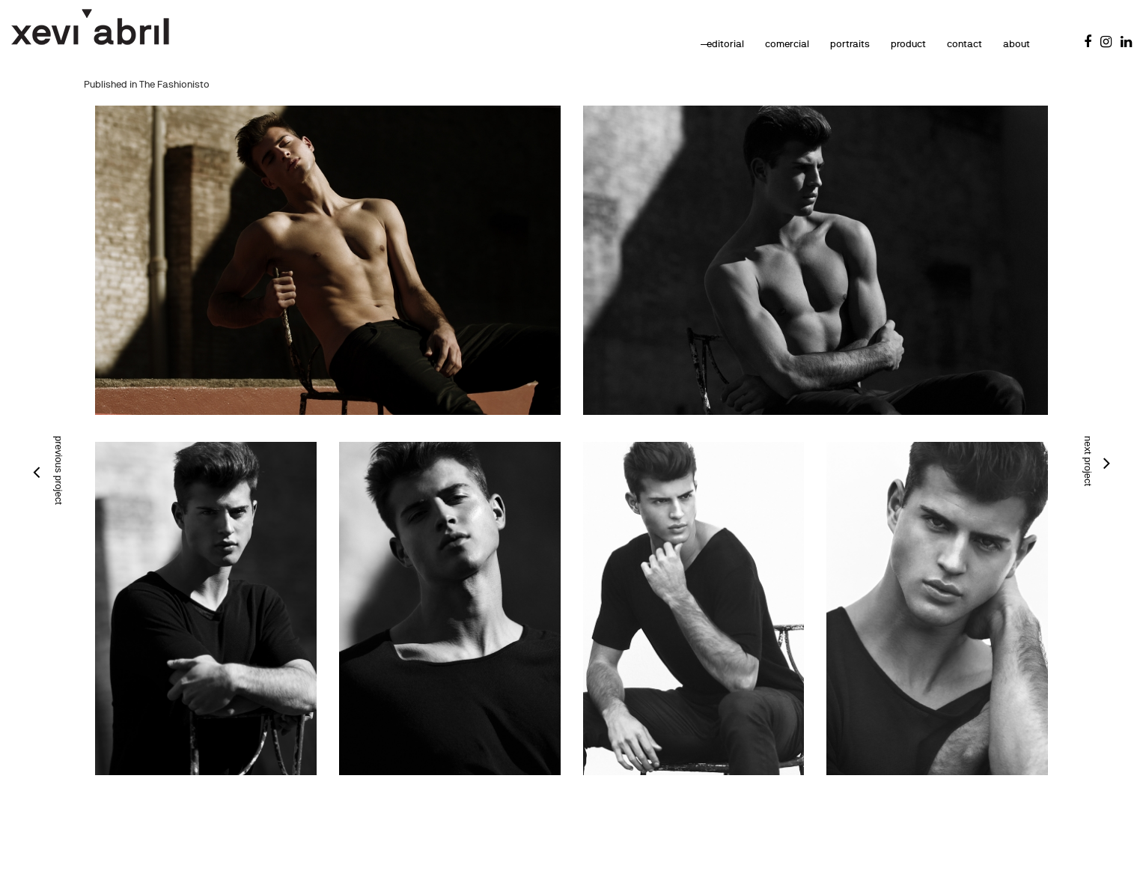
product (890, 43)
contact (946, 43)
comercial (769, 43)
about (998, 43)
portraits (832, 43)
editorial (707, 43)
